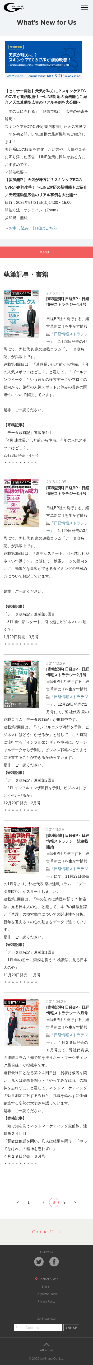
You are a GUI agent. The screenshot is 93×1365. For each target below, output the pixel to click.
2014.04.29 (56, 1001)
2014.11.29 (55, 829)
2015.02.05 (56, 482)
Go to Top (46, 1346)
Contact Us (46, 1232)
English (46, 1287)
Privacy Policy (46, 1302)
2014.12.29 (55, 663)
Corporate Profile (47, 1294)
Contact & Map (46, 1279)
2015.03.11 (55, 293)
